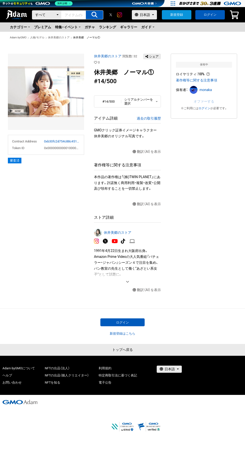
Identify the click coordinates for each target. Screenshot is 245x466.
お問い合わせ (12, 382)
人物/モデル (37, 37)
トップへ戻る (122, 350)
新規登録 (176, 14)
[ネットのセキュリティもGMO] (37, 3)
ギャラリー (128, 27)
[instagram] (119, 14)
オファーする (204, 101)
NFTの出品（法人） (57, 368)
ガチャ (90, 27)
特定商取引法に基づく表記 (118, 375)
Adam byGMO (18, 37)
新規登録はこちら (122, 333)
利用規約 (105, 368)
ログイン (210, 14)
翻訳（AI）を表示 (147, 151)
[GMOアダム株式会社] (19, 402)
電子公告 (105, 382)
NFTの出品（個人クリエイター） (67, 375)
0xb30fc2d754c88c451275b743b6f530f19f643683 (62, 141)
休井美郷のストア (59, 37)
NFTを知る (52, 382)
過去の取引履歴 (149, 118)
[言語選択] (144, 14)
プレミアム (42, 27)
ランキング (107, 27)
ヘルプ (7, 375)
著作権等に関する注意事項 (196, 80)
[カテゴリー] (46, 14)
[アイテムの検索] (94, 14)
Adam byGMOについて (18, 368)
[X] (110, 14)
